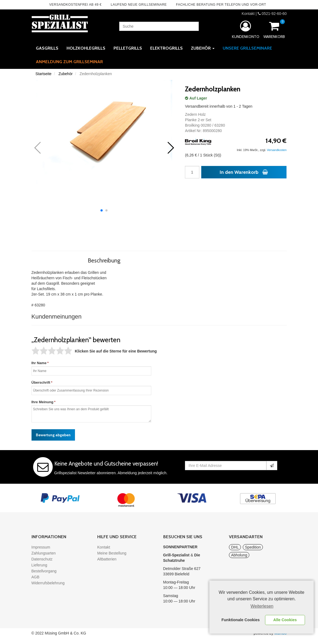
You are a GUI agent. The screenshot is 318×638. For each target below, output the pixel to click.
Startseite (44, 74)
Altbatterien (107, 559)
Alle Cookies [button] (285, 620)
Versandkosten (277, 150)
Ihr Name (39, 363)
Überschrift (41, 382)
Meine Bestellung (111, 553)
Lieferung (39, 565)
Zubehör (65, 74)
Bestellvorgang (44, 571)
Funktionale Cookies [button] (241, 620)
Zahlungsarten (44, 553)
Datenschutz (42, 559)
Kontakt (248, 13)
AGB (36, 577)
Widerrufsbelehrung (48, 583)
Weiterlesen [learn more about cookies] (262, 606)
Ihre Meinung (42, 402)
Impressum (41, 547)
